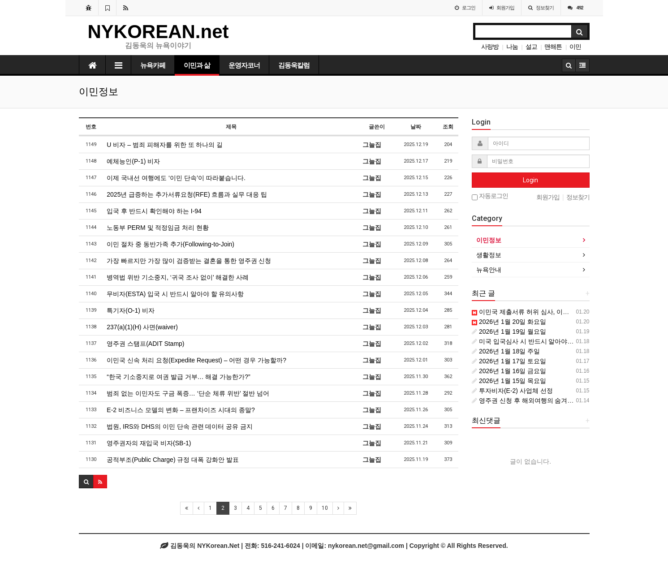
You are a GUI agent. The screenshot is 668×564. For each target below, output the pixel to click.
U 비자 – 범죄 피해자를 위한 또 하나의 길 (165, 144)
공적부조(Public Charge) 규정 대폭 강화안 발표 (173, 459)
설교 (531, 46)
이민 (575, 46)
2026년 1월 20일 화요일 (509, 321)
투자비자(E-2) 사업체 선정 (512, 390)
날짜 (415, 127)
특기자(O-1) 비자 (131, 310)
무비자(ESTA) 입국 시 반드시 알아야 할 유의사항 (175, 293)
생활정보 (488, 254)
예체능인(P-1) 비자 (133, 161)
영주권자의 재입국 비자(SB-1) (149, 443)
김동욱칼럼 (294, 65)
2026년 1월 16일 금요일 (509, 371)
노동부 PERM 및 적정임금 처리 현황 (158, 227)
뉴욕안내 (488, 269)
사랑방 (490, 46)
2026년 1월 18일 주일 (506, 351)
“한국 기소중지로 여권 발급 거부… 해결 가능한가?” (178, 376)
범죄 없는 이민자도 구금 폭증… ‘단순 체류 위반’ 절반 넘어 (188, 393)
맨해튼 (553, 46)
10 (325, 508)
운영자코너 (244, 65)
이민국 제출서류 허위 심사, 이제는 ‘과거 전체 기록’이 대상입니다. (567, 311)
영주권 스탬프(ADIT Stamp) (145, 343)
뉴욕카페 (152, 65)
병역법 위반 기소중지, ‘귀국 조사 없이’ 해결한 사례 (178, 277)
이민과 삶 (197, 65)
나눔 (512, 46)
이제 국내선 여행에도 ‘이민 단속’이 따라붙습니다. (176, 177)
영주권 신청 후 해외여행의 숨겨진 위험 (530, 400)
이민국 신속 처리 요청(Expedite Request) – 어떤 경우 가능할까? (196, 360)
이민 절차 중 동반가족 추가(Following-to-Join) (170, 244)
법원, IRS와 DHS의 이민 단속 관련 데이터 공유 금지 (180, 426)
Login (530, 180)
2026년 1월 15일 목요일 (509, 380)
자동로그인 (490, 196)
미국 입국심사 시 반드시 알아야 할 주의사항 (537, 341)
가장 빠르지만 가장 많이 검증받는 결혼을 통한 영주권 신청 (189, 260)
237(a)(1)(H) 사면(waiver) (142, 327)
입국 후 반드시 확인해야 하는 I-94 (154, 211)
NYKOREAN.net (158, 31)
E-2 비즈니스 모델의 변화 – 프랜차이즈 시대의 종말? (181, 409)
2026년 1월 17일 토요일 (509, 361)
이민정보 (488, 240)
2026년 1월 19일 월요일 (509, 331)
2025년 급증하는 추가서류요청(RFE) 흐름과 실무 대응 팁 (187, 194)
